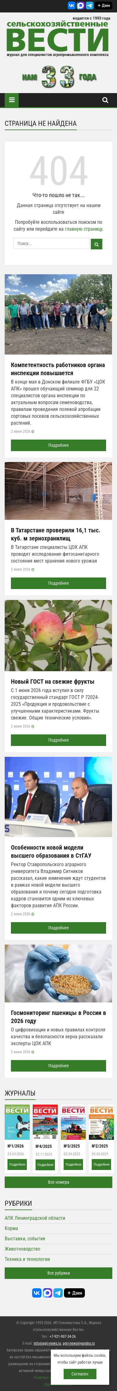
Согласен (79, 1373)
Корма (11, 1228)
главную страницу (83, 229)
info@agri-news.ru (47, 1343)
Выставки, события (25, 1239)
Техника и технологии (27, 1259)
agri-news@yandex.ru (79, 1343)
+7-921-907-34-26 (63, 1336)
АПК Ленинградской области (35, 1218)
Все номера (58, 1182)
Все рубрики (58, 1273)
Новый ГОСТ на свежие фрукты (53, 681)
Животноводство (22, 1249)
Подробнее (58, 445)
